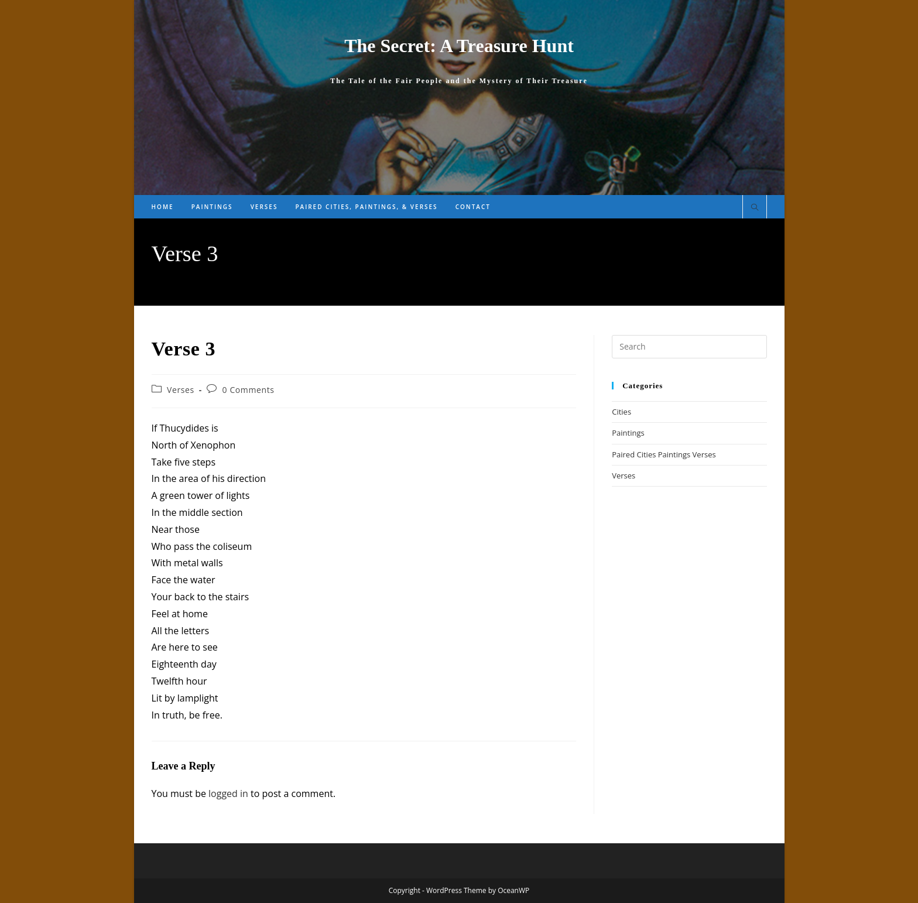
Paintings (628, 432)
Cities (621, 411)
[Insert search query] (689, 346)
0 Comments (248, 389)
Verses (180, 389)
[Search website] (754, 207)
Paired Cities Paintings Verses (663, 454)
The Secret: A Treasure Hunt (459, 45)
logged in (228, 793)
